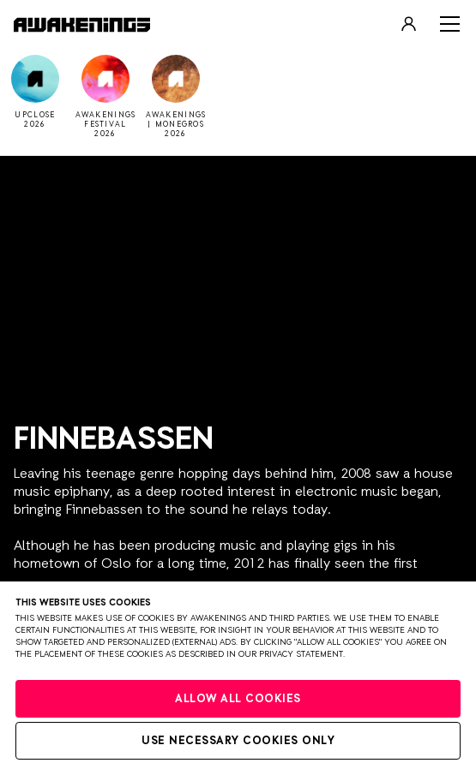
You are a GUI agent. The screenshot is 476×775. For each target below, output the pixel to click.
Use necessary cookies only (238, 741)
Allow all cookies (238, 699)
